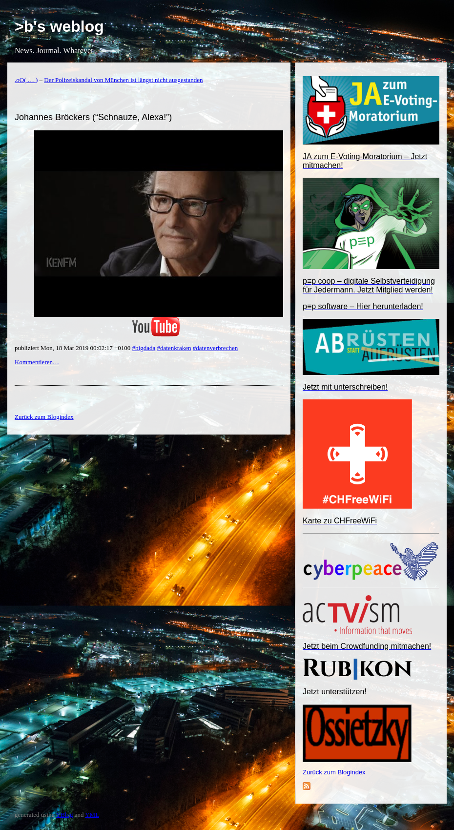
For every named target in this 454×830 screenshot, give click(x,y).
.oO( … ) (26, 79)
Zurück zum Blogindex (334, 772)
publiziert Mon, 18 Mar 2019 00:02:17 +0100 (73, 348)
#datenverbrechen (215, 348)
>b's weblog (59, 26)
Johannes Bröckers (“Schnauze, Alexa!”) (93, 117)
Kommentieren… (37, 362)
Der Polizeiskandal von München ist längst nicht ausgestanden (123, 79)
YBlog (64, 814)
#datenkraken (174, 348)
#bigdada (144, 348)
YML (92, 814)
